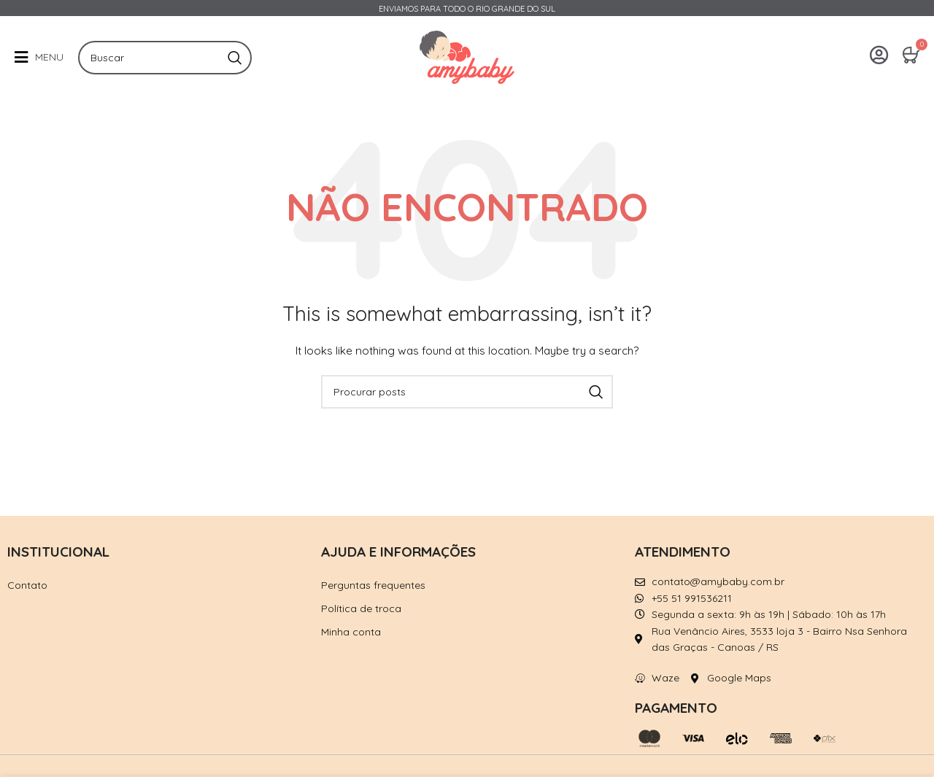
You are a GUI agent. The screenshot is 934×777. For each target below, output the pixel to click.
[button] (39, 57)
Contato (27, 585)
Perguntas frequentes (373, 585)
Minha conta (351, 631)
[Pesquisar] (165, 57)
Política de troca (361, 608)
